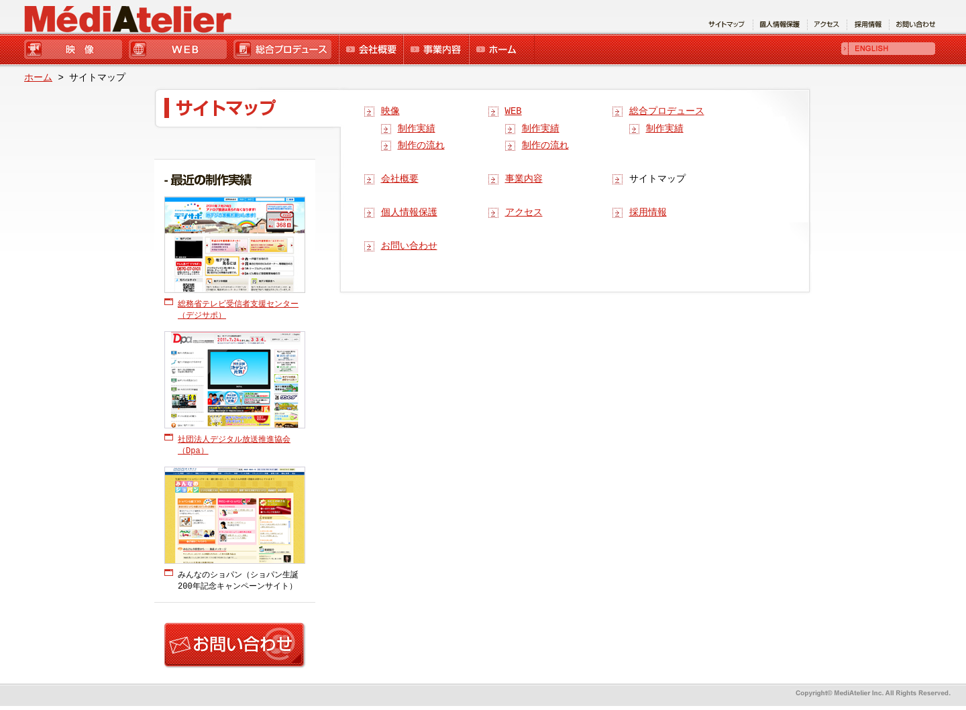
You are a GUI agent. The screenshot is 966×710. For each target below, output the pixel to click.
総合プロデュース (284, 50)
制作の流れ (421, 145)
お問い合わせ (409, 246)
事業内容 (435, 50)
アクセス (524, 212)
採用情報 (648, 212)
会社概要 (369, 50)
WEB (179, 50)
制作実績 (416, 129)
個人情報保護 (409, 212)
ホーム (501, 50)
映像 (75, 50)
